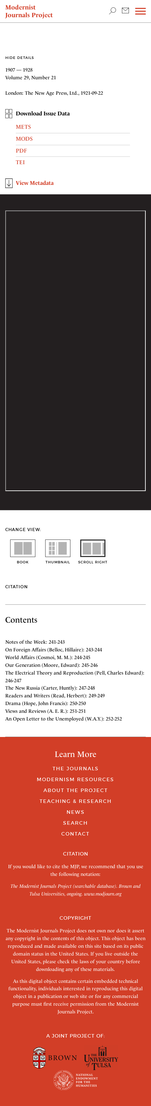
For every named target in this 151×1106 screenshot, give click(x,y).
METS (23, 126)
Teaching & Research (76, 801)
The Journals (76, 768)
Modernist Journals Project (29, 11)
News (76, 812)
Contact (75, 834)
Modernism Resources (75, 779)
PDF (21, 150)
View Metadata (35, 183)
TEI (20, 162)
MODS (24, 138)
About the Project (75, 790)
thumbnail (57, 559)
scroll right (93, 559)
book (22, 559)
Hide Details (19, 57)
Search (75, 823)
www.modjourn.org (103, 894)
